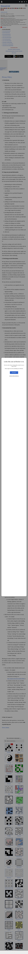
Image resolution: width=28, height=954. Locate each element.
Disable (14, 372)
